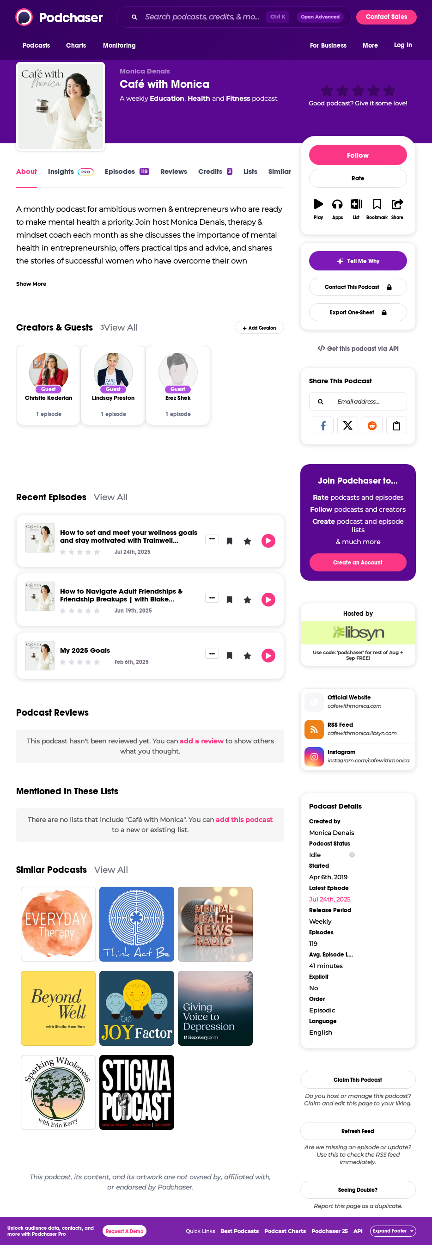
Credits (215, 171)
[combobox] (234, 17)
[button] (38, 46)
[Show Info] (352, 855)
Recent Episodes (51, 497)
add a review (202, 741)
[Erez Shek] (178, 372)
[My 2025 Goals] (40, 655)
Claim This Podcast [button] (358, 1080)
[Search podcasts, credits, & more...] (203, 17)
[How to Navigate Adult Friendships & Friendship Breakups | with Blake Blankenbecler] (40, 596)
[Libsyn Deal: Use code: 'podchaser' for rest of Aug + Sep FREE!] (358, 640)
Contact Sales (386, 17)
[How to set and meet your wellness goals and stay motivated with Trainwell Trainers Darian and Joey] (40, 537)
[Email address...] (358, 402)
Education (167, 98)
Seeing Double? (357, 1190)
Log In (403, 45)
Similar (279, 171)
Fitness (238, 98)
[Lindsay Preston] (113, 372)
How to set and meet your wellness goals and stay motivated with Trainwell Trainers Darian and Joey (128, 540)
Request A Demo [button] (125, 1231)
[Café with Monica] (60, 106)
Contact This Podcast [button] (358, 287)
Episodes (127, 171)
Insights (71, 171)
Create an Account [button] (358, 562)
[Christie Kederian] (48, 372)
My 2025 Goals (85, 650)
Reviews (173, 171)
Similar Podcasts (51, 870)
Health (199, 98)
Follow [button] (358, 155)
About (26, 171)
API (358, 1231)
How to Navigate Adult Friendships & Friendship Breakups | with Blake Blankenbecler (121, 599)
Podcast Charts (285, 1231)
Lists (250, 171)
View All (121, 327)
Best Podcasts (239, 1231)
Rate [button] (358, 178)
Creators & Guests (54, 327)
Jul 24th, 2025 (329, 899)
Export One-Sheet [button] (358, 312)
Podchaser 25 (329, 1231)
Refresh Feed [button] (357, 1131)
